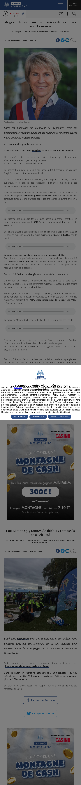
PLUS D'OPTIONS (60, 416)
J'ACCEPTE (19, 416)
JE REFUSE (38, 416)
